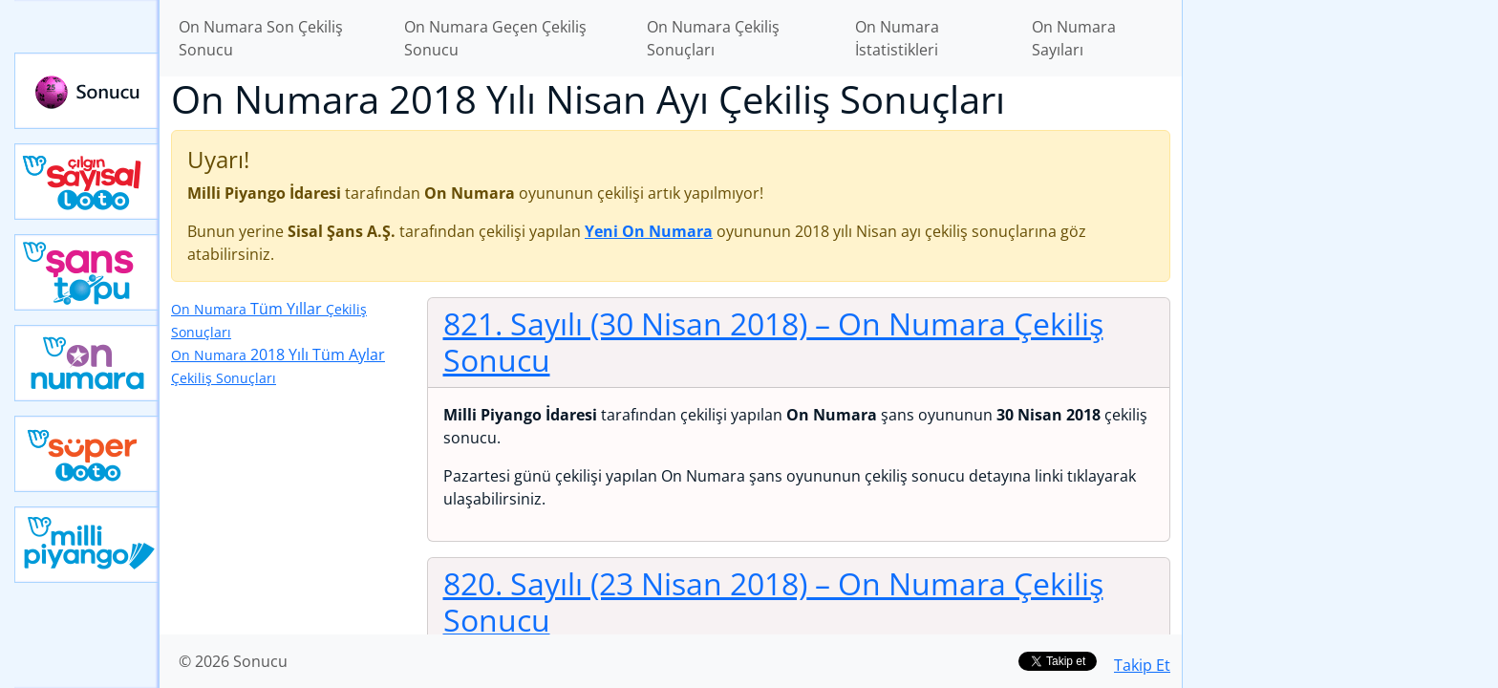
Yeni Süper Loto (87, 454)
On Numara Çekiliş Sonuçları (713, 38)
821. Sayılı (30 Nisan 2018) (773, 341)
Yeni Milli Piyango (87, 544)
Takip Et (1142, 665)
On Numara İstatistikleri (897, 38)
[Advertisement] (1340, 302)
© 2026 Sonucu (233, 661)
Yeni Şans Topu (87, 272)
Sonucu (87, 91)
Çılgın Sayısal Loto (87, 181)
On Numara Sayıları (1074, 38)
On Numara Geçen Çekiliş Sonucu (495, 38)
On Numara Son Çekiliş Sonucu (261, 38)
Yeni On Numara (87, 363)
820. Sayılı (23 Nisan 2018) (773, 601)
